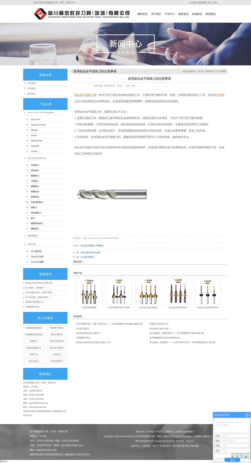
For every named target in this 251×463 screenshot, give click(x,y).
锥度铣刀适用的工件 (34, 302)
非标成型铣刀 (37, 202)
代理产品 (31, 244)
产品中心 (170, 13)
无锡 (178, 446)
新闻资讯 (183, 13)
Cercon (34, 151)
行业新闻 (31, 88)
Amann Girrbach (38, 125)
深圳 (155, 446)
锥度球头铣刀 (37, 223)
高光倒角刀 (36, 213)
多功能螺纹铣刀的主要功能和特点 (165, 338)
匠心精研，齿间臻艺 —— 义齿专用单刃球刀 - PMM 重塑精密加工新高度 (182, 342)
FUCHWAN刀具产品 (36, 158)
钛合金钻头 (34, 361)
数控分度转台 (57, 334)
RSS (210, 2)
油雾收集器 (32, 235)
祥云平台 (171, 441)
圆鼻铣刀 (35, 176)
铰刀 (33, 218)
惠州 (169, 446)
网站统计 (4, 461)
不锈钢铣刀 (198, 436)
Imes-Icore (35, 119)
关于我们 (156, 13)
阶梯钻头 (35, 197)
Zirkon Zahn (36, 140)
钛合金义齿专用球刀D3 (207, 307)
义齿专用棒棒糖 (89, 307)
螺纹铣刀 (35, 228)
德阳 (197, 446)
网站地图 (202, 2)
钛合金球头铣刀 (57, 341)
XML (215, 2)
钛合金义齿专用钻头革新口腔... (39, 283)
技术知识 (31, 93)
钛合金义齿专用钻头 (148, 307)
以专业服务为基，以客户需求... (39, 292)
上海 (173, 446)
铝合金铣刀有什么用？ (91, 252)
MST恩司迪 (36, 251)
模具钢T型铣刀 (57, 328)
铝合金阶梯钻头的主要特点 (88, 333)
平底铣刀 (35, 165)
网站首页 (142, 13)
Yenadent (35, 146)
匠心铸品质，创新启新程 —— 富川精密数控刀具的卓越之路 (177, 333)
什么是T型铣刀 (87, 257)
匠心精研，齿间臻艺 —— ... (38, 288)
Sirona (34, 135)
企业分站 (193, 2)
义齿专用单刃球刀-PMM (119, 307)
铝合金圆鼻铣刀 (34, 348)
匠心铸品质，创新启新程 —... (38, 297)
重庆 (187, 446)
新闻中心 (170, 431)
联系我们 (211, 13)
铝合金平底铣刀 (57, 348)
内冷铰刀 (57, 354)
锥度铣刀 (35, 186)
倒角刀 (34, 207)
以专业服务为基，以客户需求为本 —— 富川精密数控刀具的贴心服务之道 (109, 324)
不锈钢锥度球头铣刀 (34, 334)
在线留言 (197, 13)
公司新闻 (31, 83)
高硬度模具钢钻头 (34, 328)
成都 (183, 446)
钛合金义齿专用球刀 (178, 307)
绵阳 (192, 446)
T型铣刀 (34, 181)
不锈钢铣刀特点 (32, 307)
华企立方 (190, 441)
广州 (159, 446)
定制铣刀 (34, 341)
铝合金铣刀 (187, 436)
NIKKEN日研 (37, 256)
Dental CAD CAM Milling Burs (40, 112)
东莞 (164, 446)
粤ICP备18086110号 (144, 441)
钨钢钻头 (35, 191)
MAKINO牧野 (37, 262)
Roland (34, 130)
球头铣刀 (35, 170)
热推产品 (135, 446)
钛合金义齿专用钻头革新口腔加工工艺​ (93, 342)
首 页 (200, 71)
